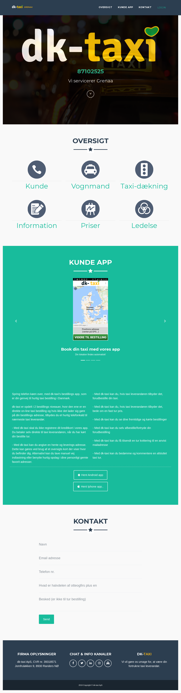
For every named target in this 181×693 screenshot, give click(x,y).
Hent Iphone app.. (90, 486)
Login (162, 8)
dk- (140, 654)
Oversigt (105, 8)
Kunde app (125, 8)
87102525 (90, 71)
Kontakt (145, 8)
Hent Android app (90, 475)
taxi (147, 654)
